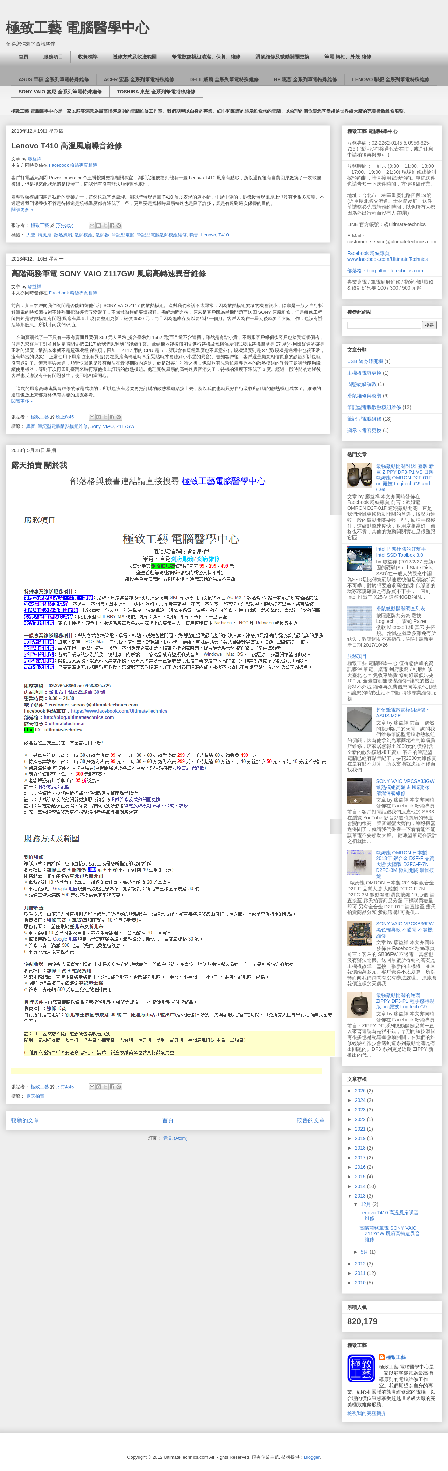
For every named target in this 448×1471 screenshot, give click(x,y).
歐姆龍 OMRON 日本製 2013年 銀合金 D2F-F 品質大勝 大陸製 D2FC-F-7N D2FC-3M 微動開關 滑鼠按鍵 (405, 864)
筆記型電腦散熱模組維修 (162, 234)
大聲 (30, 234)
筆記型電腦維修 (364, 419)
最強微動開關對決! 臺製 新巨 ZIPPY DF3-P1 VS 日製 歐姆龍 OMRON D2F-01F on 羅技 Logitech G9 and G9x (405, 477)
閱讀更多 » (22, 209)
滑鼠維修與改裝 (364, 395)
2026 (361, 1091)
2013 (361, 1196)
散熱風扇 (63, 234)
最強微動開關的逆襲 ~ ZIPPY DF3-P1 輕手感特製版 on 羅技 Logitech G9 (405, 1001)
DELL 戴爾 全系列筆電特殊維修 (224, 79)
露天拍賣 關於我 (39, 465)
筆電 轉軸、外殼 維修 (347, 57)
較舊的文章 (311, 1120)
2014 (361, 1186)
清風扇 (44, 234)
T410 (223, 234)
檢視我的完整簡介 (366, 1413)
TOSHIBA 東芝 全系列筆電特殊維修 (156, 92)
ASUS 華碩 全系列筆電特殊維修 (54, 79)
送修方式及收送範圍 (135, 57)
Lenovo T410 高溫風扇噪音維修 (66, 145)
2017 (361, 1157)
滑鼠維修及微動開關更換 (282, 57)
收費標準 (88, 57)
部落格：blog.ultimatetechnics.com (385, 270)
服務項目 (53, 57)
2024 (361, 1100)
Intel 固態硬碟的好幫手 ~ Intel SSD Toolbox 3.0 (403, 552)
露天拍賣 (35, 1096)
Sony (95, 426)
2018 (361, 1148)
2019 (361, 1138)
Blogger (312, 1457)
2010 (361, 1282)
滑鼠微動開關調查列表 (400, 608)
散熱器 (102, 234)
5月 (365, 1252)
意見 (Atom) (175, 1138)
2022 (361, 1119)
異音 (30, 426)
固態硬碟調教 (362, 384)
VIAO (108, 426)
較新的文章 (25, 1120)
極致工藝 (396, 1357)
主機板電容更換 (364, 373)
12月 (366, 1204)
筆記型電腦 (123, 234)
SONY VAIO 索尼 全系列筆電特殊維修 (60, 92)
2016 (361, 1167)
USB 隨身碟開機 (365, 361)
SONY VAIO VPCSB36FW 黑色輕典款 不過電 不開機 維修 (405, 929)
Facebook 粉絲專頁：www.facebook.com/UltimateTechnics (387, 256)
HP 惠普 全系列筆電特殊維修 (305, 79)
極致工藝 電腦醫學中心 (77, 27)
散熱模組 (84, 234)
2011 (361, 1273)
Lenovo (208, 234)
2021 (361, 1129)
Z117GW (125, 426)
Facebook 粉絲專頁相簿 (73, 293)
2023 (361, 1109)
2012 (361, 1264)
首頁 (23, 57)
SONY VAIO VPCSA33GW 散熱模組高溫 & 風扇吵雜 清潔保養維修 (405, 787)
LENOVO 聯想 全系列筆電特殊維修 (390, 79)
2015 (361, 1176)
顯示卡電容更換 (364, 430)
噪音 (193, 234)
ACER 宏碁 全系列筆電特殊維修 (139, 79)
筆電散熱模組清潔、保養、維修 (206, 57)
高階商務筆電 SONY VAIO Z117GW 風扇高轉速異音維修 (108, 273)
